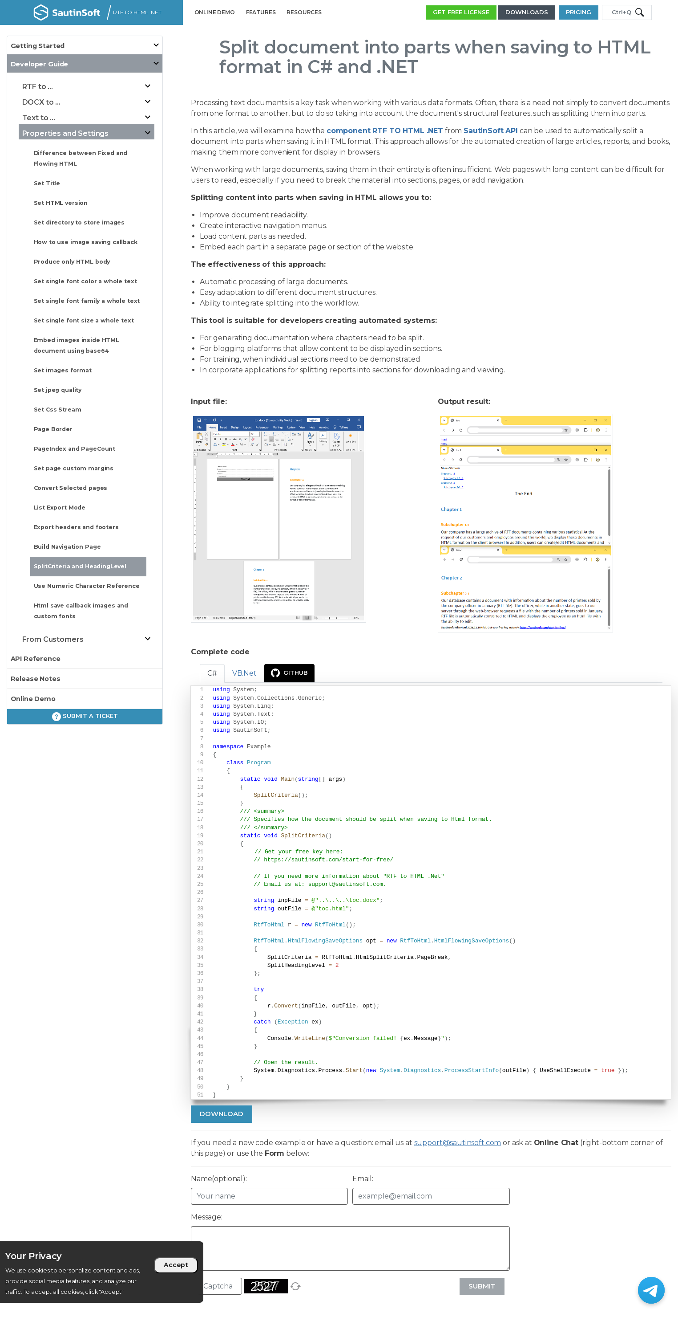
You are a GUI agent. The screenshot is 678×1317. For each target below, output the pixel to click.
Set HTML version (61, 203)
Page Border (53, 429)
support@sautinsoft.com (345, 885)
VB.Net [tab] (244, 673)
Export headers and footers (76, 527)
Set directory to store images (79, 222)
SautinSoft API (491, 130)
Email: (362, 1178)
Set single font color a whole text (85, 281)
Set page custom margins (74, 468)
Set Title (47, 183)
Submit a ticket (85, 716)
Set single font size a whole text (84, 320)
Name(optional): (219, 1178)
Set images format (63, 370)
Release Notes (36, 679)
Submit (482, 1286)
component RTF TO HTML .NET (385, 130)
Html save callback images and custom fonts (81, 611)
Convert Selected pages (71, 488)
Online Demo (33, 699)
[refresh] (295, 1286)
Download (221, 1113)
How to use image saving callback (85, 242)
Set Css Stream (57, 409)
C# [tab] (212, 673)
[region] (101, 1272)
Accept (176, 1265)
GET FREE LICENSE (461, 12)
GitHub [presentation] (289, 673)
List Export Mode (60, 507)
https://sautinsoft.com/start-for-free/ (328, 860)
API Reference (36, 659)
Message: (206, 1217)
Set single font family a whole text (87, 301)
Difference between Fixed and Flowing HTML (81, 158)
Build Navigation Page (67, 546)
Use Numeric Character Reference (87, 586)
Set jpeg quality (58, 390)
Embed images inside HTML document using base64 (76, 345)
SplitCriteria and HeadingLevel (80, 566)
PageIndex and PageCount (75, 448)
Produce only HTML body (72, 261)
